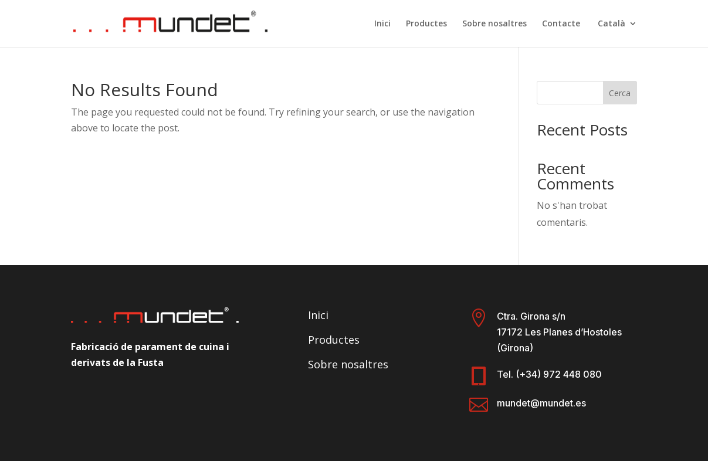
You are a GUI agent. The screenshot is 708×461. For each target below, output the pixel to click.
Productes (426, 24)
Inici (382, 24)
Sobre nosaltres (494, 24)
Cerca (620, 93)
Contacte (561, 24)
